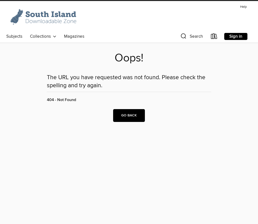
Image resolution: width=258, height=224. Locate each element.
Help (243, 7)
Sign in (235, 36)
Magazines (74, 36)
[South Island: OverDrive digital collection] (44, 17)
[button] (191, 37)
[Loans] (214, 37)
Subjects (14, 36)
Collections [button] (43, 36)
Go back (129, 115)
